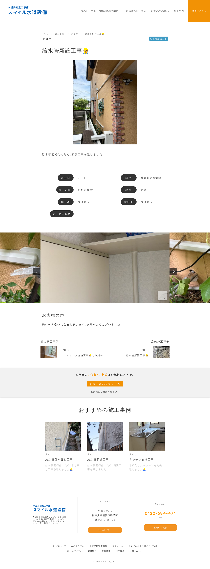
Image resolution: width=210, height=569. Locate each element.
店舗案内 (92, 551)
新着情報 (106, 551)
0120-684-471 (160, 513)
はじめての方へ (75, 551)
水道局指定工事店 (98, 546)
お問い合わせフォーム (105, 384)
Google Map (105, 530)
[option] (105, 267)
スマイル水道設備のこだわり (142, 546)
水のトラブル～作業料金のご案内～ (101, 11)
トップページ (59, 546)
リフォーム (117, 546)
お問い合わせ (160, 527)
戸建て (74, 33)
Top (46, 33)
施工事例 (59, 33)
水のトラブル (77, 546)
